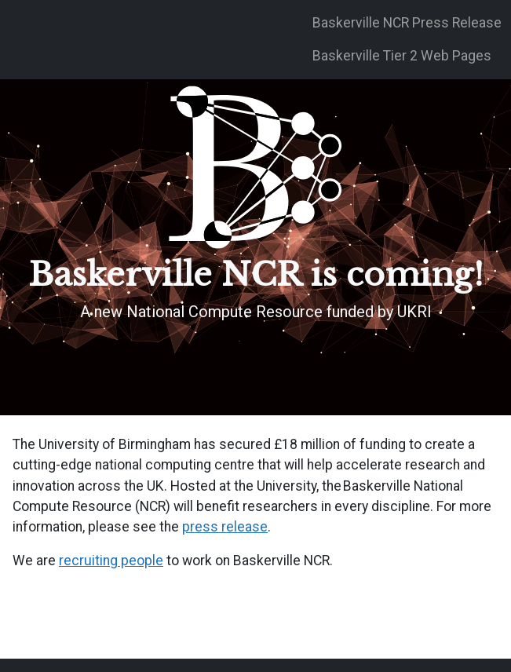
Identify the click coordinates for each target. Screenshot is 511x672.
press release (225, 527)
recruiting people (111, 560)
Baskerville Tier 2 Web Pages (401, 56)
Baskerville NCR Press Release (407, 23)
